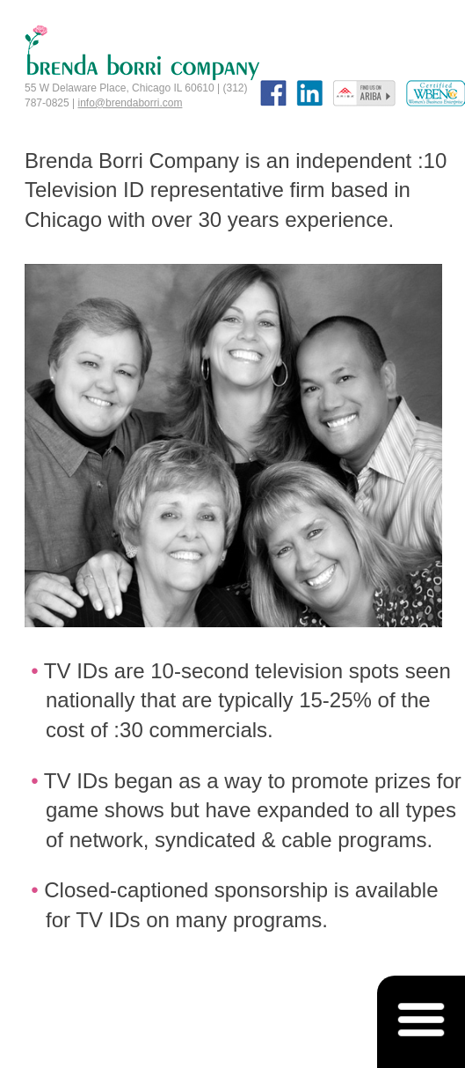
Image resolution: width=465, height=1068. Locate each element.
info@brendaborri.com (130, 103)
